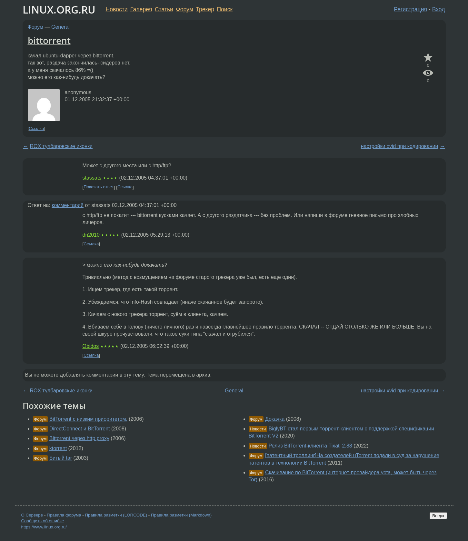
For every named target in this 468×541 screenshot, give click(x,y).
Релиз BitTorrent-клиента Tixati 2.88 (310, 445)
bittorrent (49, 40)
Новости (117, 9)
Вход (438, 9)
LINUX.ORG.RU (59, 9)
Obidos (91, 346)
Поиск (225, 9)
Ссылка (36, 128)
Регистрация (410, 9)
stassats (92, 178)
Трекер (205, 9)
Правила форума (64, 515)
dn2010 (91, 235)
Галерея (141, 9)
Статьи (164, 9)
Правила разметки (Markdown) (181, 515)
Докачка (274, 419)
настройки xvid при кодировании (399, 146)
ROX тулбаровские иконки (61, 146)
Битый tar (60, 458)
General (60, 27)
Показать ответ (99, 187)
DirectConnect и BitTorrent (79, 428)
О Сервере (32, 515)
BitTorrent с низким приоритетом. (88, 419)
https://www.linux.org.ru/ (44, 527)
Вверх (438, 515)
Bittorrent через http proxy (79, 438)
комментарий (68, 205)
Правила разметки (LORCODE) (116, 515)
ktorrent (58, 448)
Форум (184, 9)
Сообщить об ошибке (42, 520)
